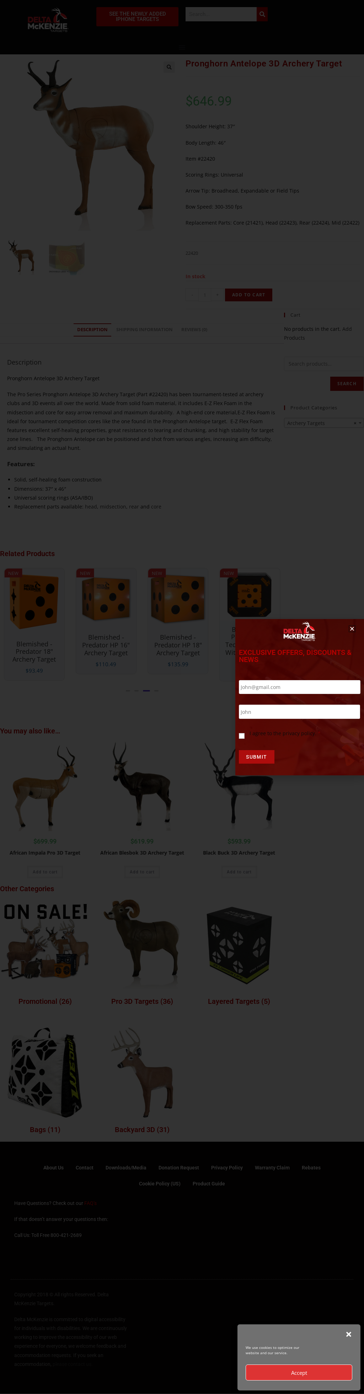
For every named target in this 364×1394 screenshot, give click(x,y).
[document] (182, 697)
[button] (348, 1334)
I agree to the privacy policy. (285, 733)
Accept (299, 1372)
